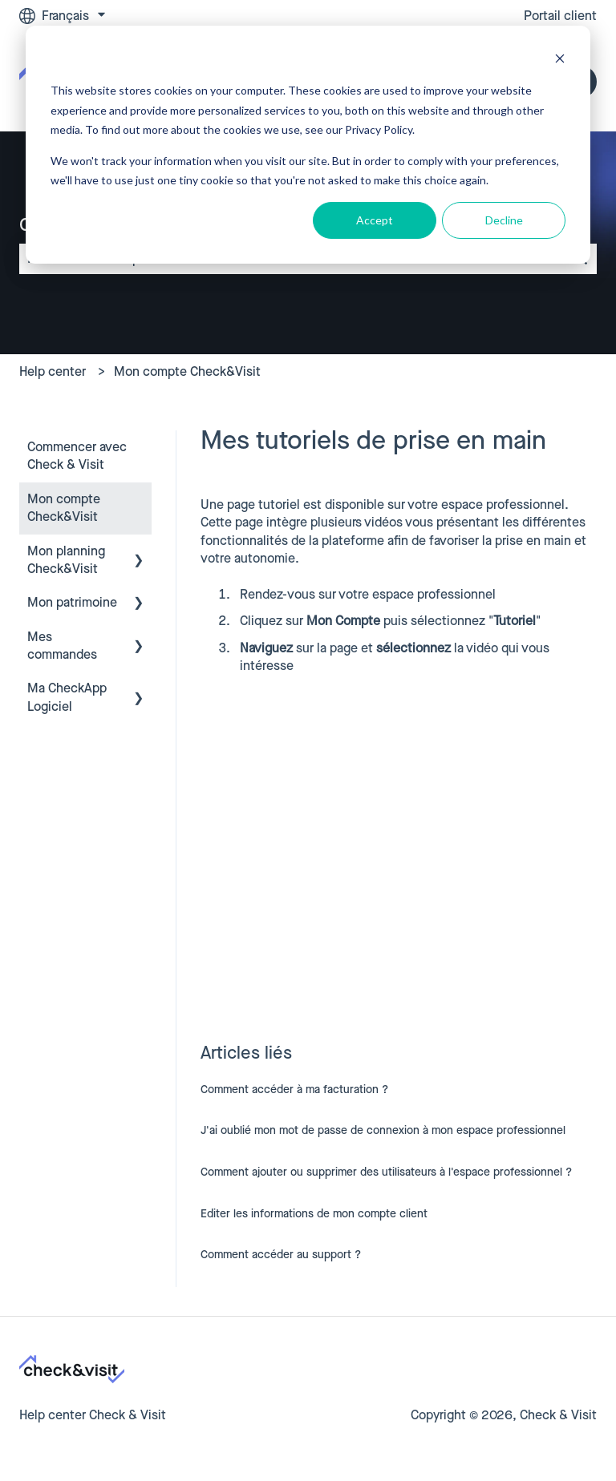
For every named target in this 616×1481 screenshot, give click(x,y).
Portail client (560, 15)
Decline (504, 220)
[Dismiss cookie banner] (559, 60)
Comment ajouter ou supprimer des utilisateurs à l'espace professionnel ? (386, 1172)
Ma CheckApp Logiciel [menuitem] (67, 697)
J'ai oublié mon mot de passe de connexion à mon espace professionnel (383, 1130)
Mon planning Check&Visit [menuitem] (66, 560)
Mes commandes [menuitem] (62, 645)
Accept (374, 220)
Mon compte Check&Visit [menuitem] (63, 507)
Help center (52, 371)
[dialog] (308, 145)
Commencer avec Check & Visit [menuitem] (77, 455)
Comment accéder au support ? (281, 1254)
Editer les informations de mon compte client (314, 1213)
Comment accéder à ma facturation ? (294, 1089)
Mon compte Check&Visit (187, 371)
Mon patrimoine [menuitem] (72, 602)
